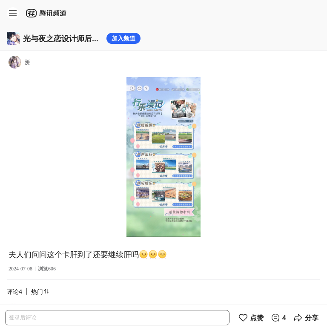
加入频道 (123, 38)
